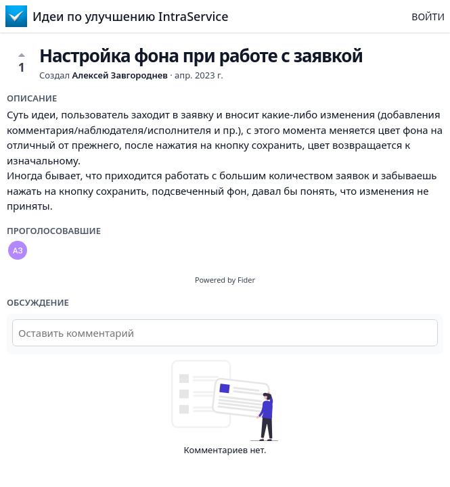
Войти (428, 16)
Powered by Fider (225, 280)
